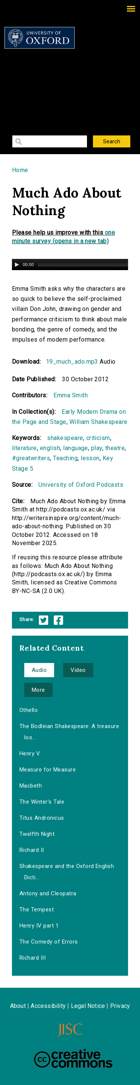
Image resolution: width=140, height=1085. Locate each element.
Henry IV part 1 (39, 925)
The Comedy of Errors (48, 941)
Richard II (31, 850)
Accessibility (48, 1005)
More (38, 690)
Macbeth (30, 785)
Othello (28, 710)
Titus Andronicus (41, 817)
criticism (98, 437)
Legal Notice (88, 1005)
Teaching (65, 458)
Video (78, 670)
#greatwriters (31, 458)
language (75, 448)
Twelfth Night (37, 834)
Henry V (29, 753)
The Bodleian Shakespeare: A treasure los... (69, 732)
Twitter (43, 620)
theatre (115, 448)
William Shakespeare (98, 421)
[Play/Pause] (17, 265)
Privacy (120, 1005)
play (96, 448)
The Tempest (36, 909)
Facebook (58, 620)
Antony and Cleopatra (48, 893)
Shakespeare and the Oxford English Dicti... (66, 872)
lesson (90, 458)
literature (24, 448)
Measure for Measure (47, 769)
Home (20, 170)
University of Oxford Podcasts (80, 484)
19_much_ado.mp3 (72, 361)
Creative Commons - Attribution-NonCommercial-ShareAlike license (73, 1058)
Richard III (32, 957)
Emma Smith (70, 395)
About (18, 1005)
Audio (39, 670)
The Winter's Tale (41, 801)
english (50, 448)
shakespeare (65, 437)
